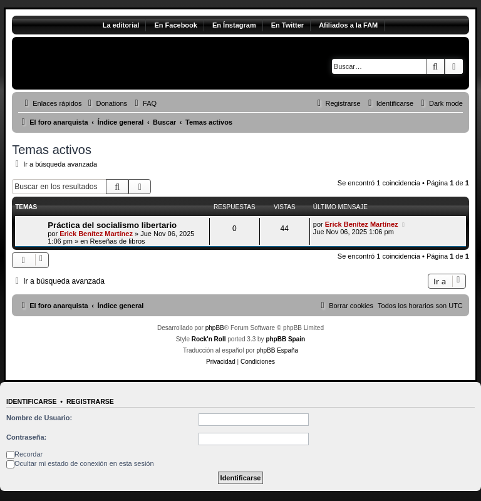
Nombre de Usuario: (39, 417)
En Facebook (175, 25)
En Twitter (287, 25)
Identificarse (31, 401)
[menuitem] (106, 103)
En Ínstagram (234, 25)
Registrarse (90, 401)
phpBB (214, 327)
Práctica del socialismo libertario (112, 225)
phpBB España (277, 350)
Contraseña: (26, 437)
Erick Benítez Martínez (96, 233)
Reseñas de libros (117, 241)
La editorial (121, 25)
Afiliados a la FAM (348, 25)
